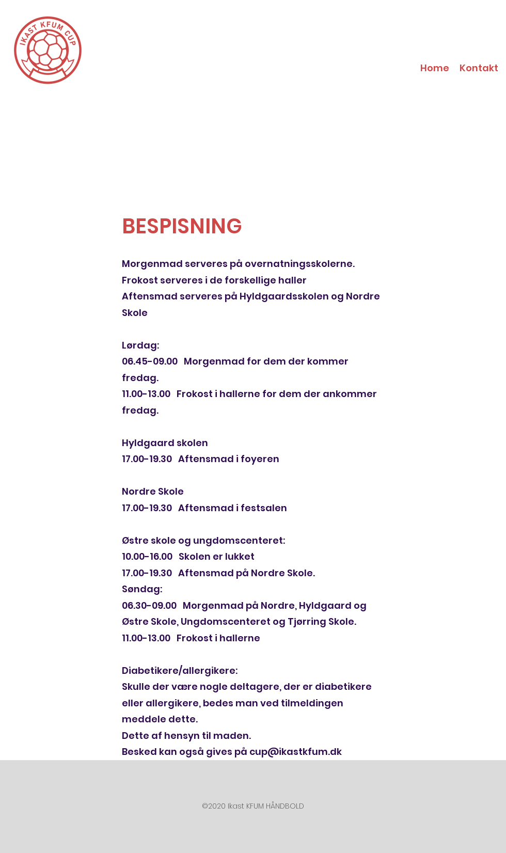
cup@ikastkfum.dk (295, 751)
